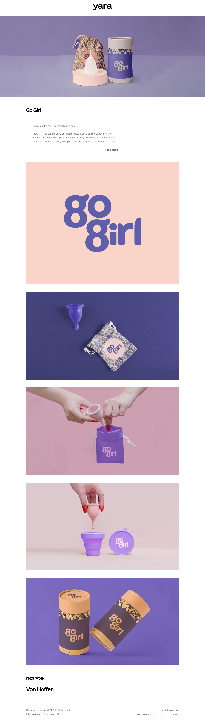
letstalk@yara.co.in (170, 710)
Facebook (157, 714)
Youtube (138, 714)
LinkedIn (175, 714)
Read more (111, 150)
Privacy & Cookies (34, 714)
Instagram (147, 714)
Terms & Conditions (53, 714)
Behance (166, 714)
